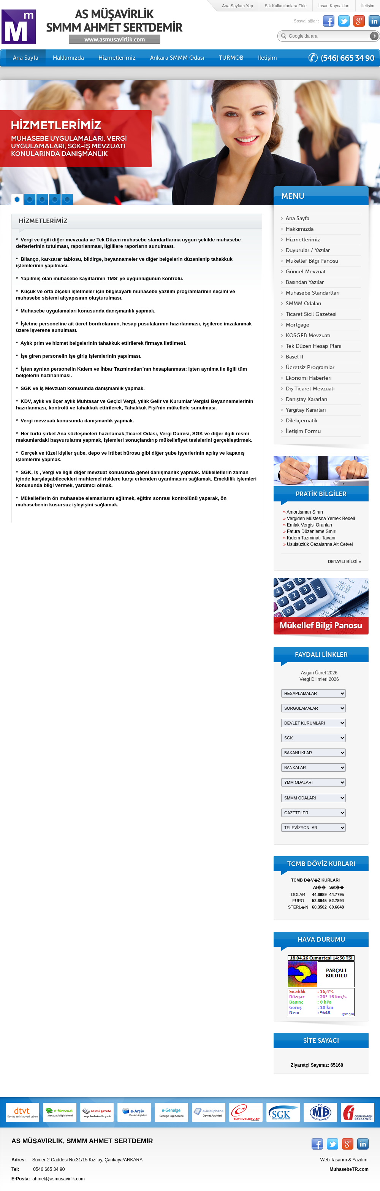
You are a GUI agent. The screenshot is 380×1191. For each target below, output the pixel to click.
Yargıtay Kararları (306, 410)
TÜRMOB (231, 58)
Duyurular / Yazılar (308, 250)
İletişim (367, 5)
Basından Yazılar (305, 282)
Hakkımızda (68, 58)
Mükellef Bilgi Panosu (312, 261)
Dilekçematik (301, 420)
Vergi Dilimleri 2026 (319, 679)
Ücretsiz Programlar (310, 367)
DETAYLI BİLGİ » (344, 561)
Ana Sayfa (25, 58)
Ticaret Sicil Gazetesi (311, 314)
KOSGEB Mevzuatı (308, 335)
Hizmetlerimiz (117, 58)
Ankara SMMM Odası (177, 58)
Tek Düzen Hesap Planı (313, 346)
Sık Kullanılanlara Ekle (286, 5)
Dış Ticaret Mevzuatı (310, 389)
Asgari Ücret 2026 (319, 673)
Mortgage (297, 325)
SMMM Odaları (303, 303)
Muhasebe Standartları (312, 293)
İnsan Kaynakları (334, 5)
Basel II (294, 357)
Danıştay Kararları (306, 399)
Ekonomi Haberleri (308, 378)
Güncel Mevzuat (306, 271)
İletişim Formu (303, 431)
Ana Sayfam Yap (237, 5)
